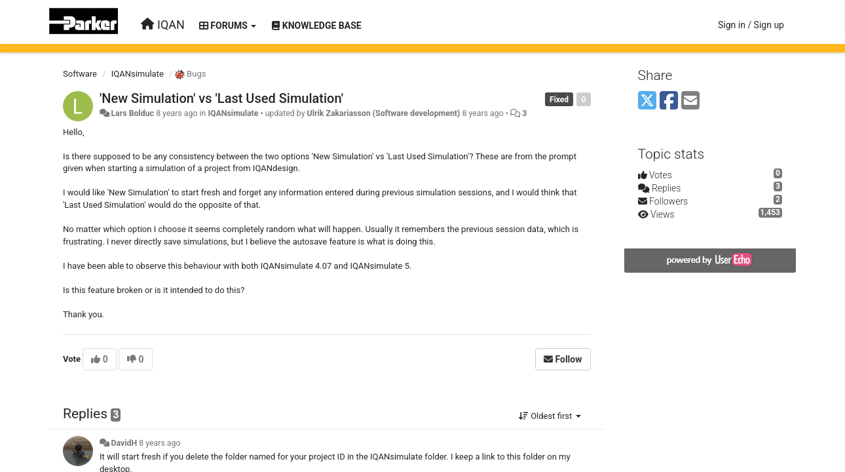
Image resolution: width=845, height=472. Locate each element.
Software (80, 74)
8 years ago (159, 443)
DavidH (124, 443)
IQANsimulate (137, 74)
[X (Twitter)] (647, 101)
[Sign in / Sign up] (751, 25)
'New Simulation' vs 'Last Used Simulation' (221, 98)
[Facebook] (669, 101)
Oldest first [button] (550, 416)
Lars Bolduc (132, 113)
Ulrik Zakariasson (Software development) (383, 113)
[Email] (690, 101)
